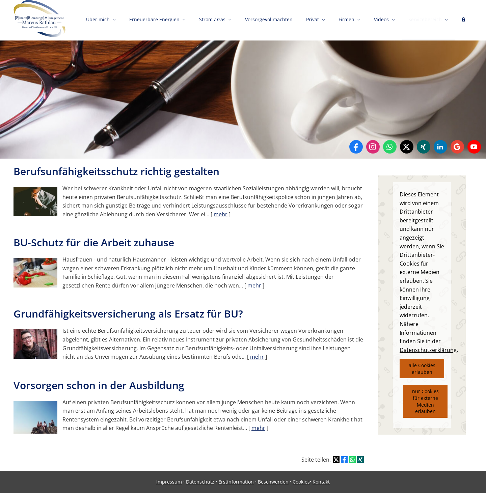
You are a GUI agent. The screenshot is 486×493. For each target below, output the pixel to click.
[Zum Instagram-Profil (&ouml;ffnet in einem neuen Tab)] (373, 147)
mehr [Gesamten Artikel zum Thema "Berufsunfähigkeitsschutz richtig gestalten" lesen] (220, 214)
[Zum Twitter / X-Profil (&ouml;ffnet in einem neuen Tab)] (406, 147)
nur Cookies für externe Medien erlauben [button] (425, 401)
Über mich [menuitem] (98, 19)
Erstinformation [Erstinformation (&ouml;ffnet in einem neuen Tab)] (236, 481)
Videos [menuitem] (381, 19)
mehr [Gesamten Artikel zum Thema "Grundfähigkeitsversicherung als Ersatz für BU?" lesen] (257, 356)
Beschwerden (273, 481)
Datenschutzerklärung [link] (428, 350)
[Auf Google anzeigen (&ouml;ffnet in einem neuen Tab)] (457, 147)
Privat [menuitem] (312, 19)
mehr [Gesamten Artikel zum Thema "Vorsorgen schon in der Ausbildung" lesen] (258, 428)
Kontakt (321, 481)
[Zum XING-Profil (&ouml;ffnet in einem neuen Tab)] (423, 147)
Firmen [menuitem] (346, 19)
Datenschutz (200, 481)
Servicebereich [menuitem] (425, 19)
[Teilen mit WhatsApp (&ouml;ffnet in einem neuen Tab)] (352, 459)
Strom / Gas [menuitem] (212, 19)
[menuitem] (464, 20)
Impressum (169, 481)
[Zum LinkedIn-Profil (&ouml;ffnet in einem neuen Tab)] (440, 147)
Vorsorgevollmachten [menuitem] (269, 19)
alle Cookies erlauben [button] (422, 368)
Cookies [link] (301, 481)
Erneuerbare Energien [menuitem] (154, 19)
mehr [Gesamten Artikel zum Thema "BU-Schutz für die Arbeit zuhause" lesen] (254, 285)
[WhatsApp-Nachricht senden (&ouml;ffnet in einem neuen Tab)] (390, 147)
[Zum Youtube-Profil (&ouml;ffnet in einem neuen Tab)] (474, 147)
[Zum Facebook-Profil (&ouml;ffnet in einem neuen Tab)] (356, 147)
